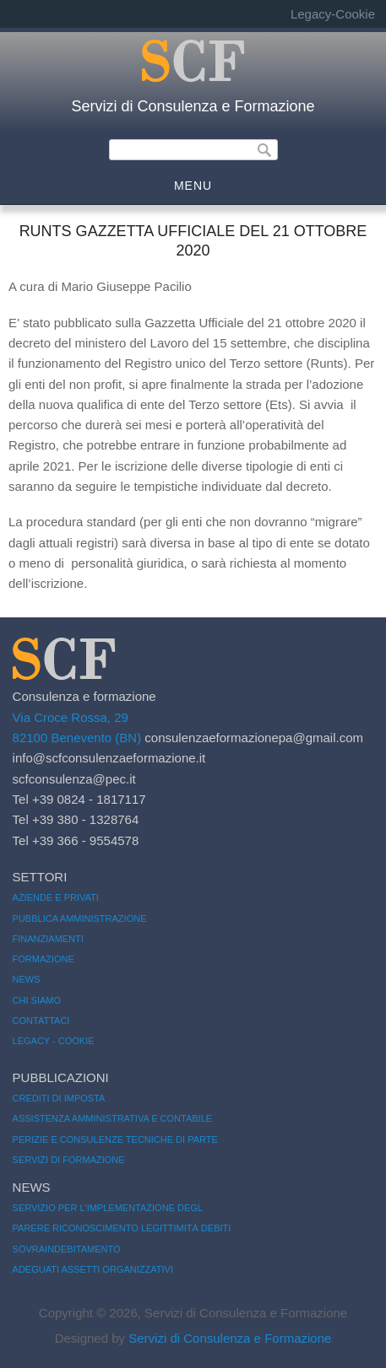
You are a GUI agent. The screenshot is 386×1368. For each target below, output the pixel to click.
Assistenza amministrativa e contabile (113, 1118)
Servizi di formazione (69, 1160)
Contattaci (41, 1020)
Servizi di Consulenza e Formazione (192, 106)
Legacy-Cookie (333, 14)
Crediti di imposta (59, 1098)
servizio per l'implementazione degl (108, 1208)
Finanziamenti (48, 939)
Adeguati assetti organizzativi (93, 1269)
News (27, 979)
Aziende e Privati (56, 897)
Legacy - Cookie (54, 1041)
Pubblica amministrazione (80, 918)
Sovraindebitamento (67, 1249)
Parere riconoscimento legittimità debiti (122, 1228)
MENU (193, 185)
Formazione (43, 959)
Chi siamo (37, 1000)
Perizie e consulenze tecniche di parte (115, 1139)
